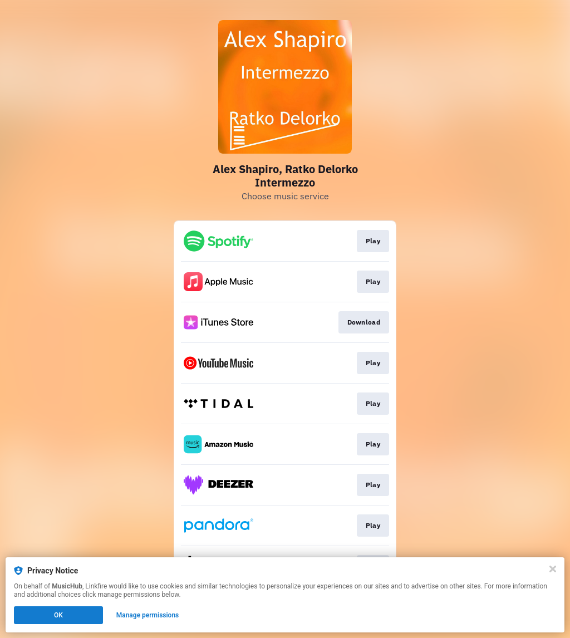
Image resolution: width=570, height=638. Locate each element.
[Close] (553, 569)
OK (58, 615)
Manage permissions (147, 615)
